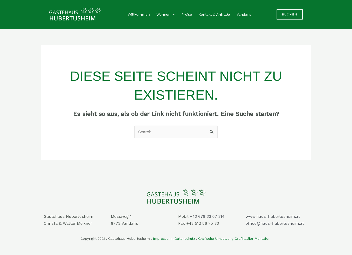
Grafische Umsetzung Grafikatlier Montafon (234, 239)
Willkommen (139, 14)
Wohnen (165, 14)
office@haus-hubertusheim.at (275, 223)
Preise (186, 14)
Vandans (244, 14)
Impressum (162, 239)
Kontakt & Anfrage (214, 14)
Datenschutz (185, 239)
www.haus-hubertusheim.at (273, 216)
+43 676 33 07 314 (207, 216)
